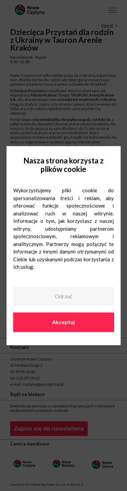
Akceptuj (63, 322)
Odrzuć (63, 296)
